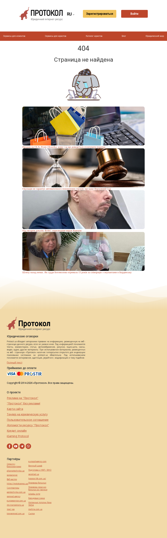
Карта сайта (15, 409)
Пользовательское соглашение (28, 420)
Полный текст (14, 362)
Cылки (31, 513)
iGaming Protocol (18, 436)
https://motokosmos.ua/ (17, 483)
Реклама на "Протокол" (22, 398)
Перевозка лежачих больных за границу (37, 488)
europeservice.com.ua (16, 501)
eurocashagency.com (37, 461)
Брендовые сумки (36, 498)
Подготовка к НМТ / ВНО (39, 470)
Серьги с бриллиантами (14, 465)
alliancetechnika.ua (15, 471)
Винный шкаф (35, 466)
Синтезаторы (13, 488)
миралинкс (12, 475)
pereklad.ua (33, 474)
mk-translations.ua (15, 505)
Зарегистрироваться (98, 13)
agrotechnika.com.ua (16, 492)
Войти (134, 13)
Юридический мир (155, 36)
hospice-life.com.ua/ (37, 478)
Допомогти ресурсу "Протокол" (28, 425)
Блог (124, 36)
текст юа (11, 509)
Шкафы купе (34, 494)
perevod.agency (13, 496)
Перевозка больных (37, 483)
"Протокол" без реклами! (23, 403)
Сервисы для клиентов (14, 36)
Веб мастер (12, 479)
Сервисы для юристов (55, 36)
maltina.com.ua (35, 509)
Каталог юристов (94, 36)
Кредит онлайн (17, 430)
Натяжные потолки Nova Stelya (39, 503)
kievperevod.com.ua (15, 513)
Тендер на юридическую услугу (27, 414)
